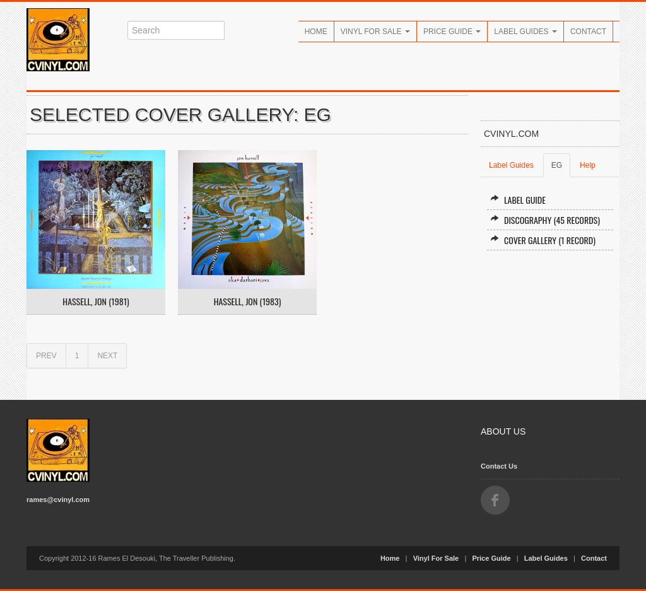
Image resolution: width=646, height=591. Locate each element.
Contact (588, 31)
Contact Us (499, 466)
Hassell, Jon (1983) (247, 301)
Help (588, 165)
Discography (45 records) (545, 219)
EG (556, 165)
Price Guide (452, 31)
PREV (46, 355)
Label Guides (525, 31)
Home (316, 31)
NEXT (107, 355)
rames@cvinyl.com (58, 499)
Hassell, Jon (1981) (95, 301)
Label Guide (518, 199)
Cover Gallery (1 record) (543, 240)
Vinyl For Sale (375, 31)
